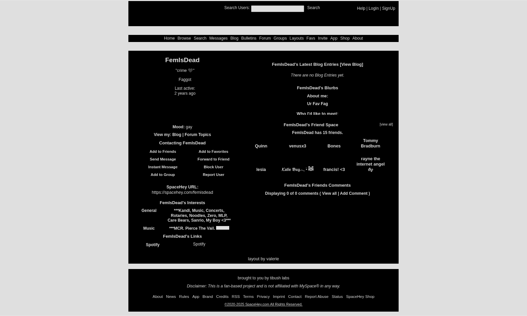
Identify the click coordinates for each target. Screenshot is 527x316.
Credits (222, 296)
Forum (265, 38)
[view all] (386, 124)
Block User (210, 167)
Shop (345, 38)
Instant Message (159, 167)
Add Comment (354, 193)
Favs (311, 38)
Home (169, 38)
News (171, 296)
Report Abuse (317, 296)
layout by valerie (263, 258)
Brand (207, 296)
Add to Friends (159, 151)
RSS (236, 296)
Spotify (149, 244)
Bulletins (248, 38)
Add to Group (159, 175)
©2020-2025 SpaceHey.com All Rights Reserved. (263, 304)
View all (329, 193)
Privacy (263, 296)
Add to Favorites (210, 151)
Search (313, 7)
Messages (218, 38)
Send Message (159, 159)
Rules (184, 296)
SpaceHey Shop (360, 296)
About (358, 38)
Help (361, 8)
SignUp (388, 8)
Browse (184, 38)
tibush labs (279, 278)
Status (337, 296)
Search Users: (237, 7)
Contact (294, 296)
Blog (235, 38)
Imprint (279, 296)
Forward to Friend (210, 159)
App (333, 38)
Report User (210, 175)
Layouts (297, 38)
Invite (323, 38)
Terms (248, 296)
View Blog (351, 64)
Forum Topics (198, 134)
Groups (280, 38)
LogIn (374, 8)
